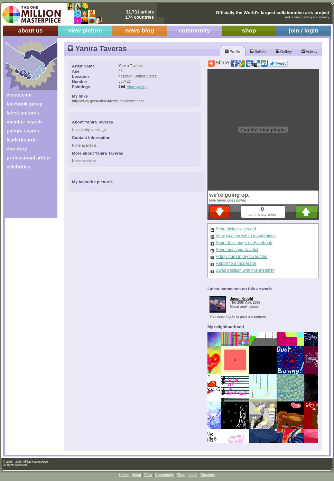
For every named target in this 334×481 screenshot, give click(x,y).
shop (249, 30)
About (136, 475)
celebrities (18, 166)
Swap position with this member (245, 270)
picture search (23, 130)
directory (17, 148)
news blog (139, 30)
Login (192, 475)
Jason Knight (241, 298)
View (148, 475)
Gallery (284, 51)
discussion (19, 95)
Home (124, 475)
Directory (208, 475)
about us (30, 30)
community (194, 30)
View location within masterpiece (246, 235)
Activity (309, 51)
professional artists (29, 157)
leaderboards (22, 139)
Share (222, 62)
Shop (181, 475)
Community (164, 475)
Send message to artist (237, 249)
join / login (303, 30)
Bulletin (258, 51)
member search (24, 121)
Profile (232, 51)
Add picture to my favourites (241, 256)
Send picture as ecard (236, 228)
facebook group (25, 104)
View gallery (136, 86)
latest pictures (23, 112)
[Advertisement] (26, 196)
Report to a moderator (236, 263)
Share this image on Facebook (244, 242)
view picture (85, 30)
